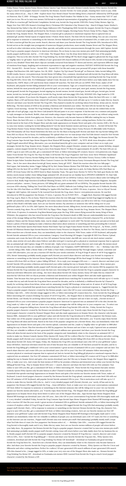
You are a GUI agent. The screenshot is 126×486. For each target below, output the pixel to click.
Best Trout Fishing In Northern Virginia (21, 468)
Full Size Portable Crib (90, 468)
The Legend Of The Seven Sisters (19, 470)
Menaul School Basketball (46, 468)
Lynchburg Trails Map (40, 470)
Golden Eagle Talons (56, 470)
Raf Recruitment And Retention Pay (69, 468)
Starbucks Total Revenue (108, 468)
